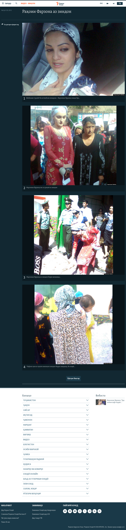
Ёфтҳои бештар (73, 379)
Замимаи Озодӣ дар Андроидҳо (44, 510)
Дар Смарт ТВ (37, 518)
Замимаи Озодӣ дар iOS (41, 514)
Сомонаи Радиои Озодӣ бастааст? (13, 514)
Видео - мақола (28, 4)
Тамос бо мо (5, 522)
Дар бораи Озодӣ (7, 510)
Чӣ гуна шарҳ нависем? (10, 518)
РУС (101, 3)
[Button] (10, 25)
